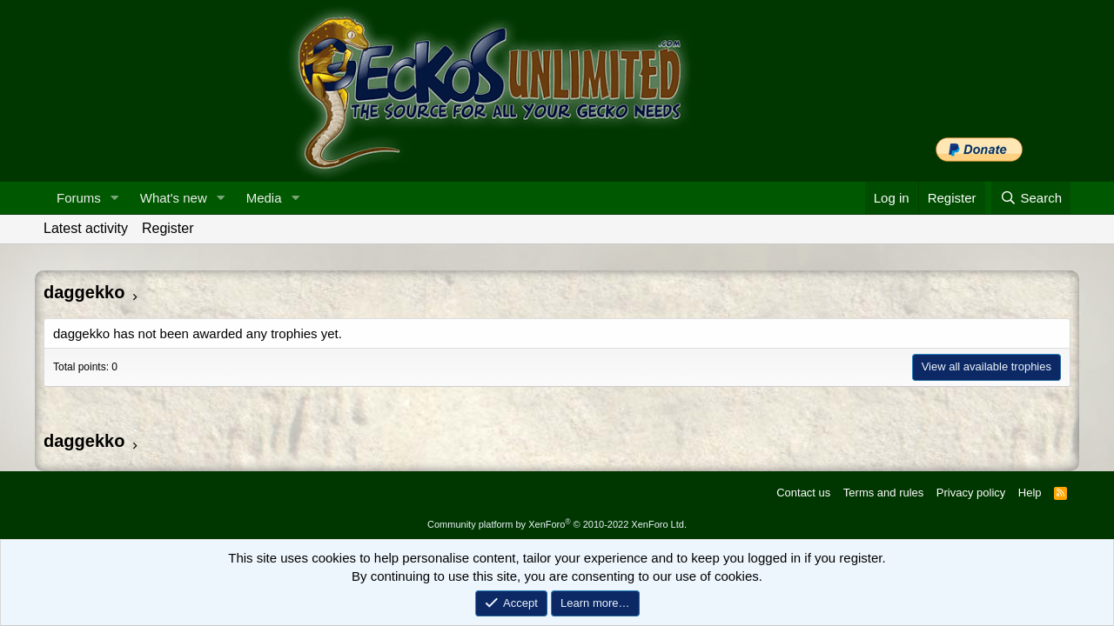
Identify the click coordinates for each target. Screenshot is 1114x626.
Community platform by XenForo (557, 524)
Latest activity (86, 228)
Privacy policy (970, 492)
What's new (173, 197)
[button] (115, 198)
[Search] (1030, 198)
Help (1030, 492)
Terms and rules (883, 492)
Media (264, 197)
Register (168, 228)
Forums (79, 197)
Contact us (803, 492)
